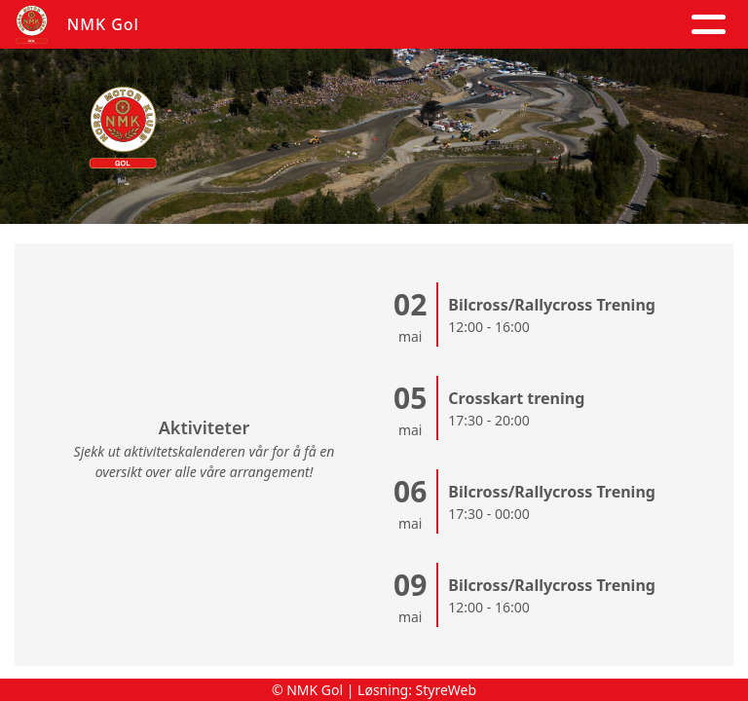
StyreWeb (446, 690)
